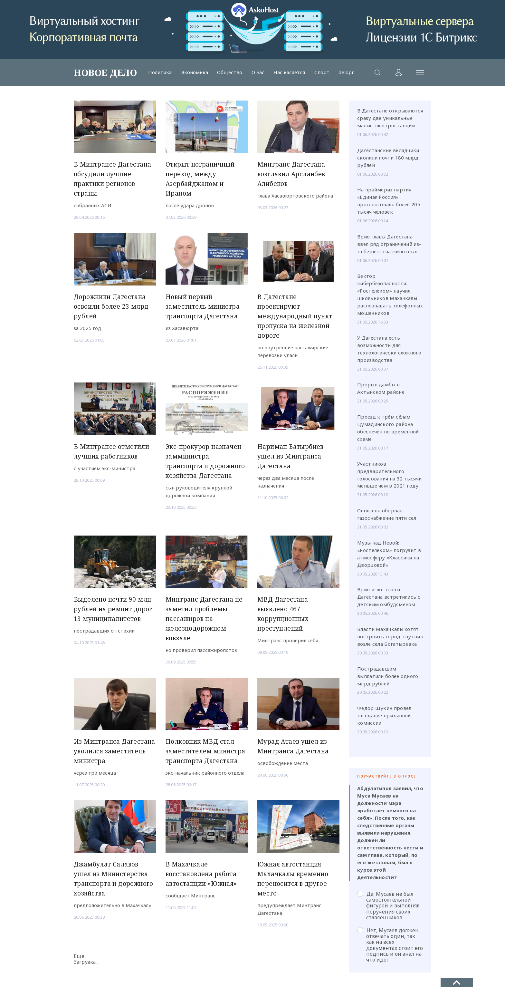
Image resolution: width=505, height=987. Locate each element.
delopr (346, 72)
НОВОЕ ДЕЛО (105, 72)
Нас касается (289, 72)
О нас (258, 72)
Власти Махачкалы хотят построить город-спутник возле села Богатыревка (390, 636)
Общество (229, 72)
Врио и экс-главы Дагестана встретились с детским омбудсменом (388, 596)
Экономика (194, 72)
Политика (160, 72)
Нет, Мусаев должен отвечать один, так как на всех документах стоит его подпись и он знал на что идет (390, 945)
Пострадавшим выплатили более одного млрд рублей (387, 676)
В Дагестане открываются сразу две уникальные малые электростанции (390, 118)
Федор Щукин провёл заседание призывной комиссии (384, 715)
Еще (79, 956)
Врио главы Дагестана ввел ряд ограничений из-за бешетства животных (389, 244)
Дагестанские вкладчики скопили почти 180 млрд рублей (388, 157)
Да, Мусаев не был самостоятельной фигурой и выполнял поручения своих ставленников (388, 906)
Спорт (321, 72)
